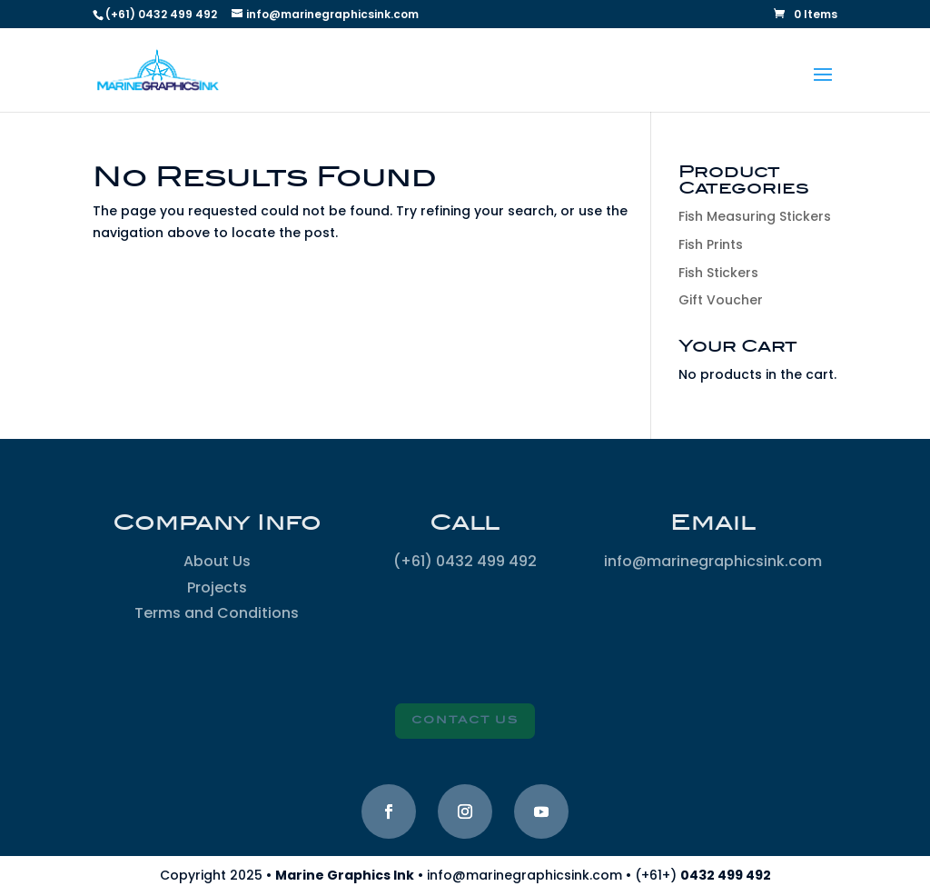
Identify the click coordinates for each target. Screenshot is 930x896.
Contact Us (465, 720)
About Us (217, 561)
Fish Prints (710, 244)
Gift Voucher (720, 300)
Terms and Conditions (216, 612)
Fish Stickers (718, 273)
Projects (217, 587)
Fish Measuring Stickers (754, 216)
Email (713, 523)
